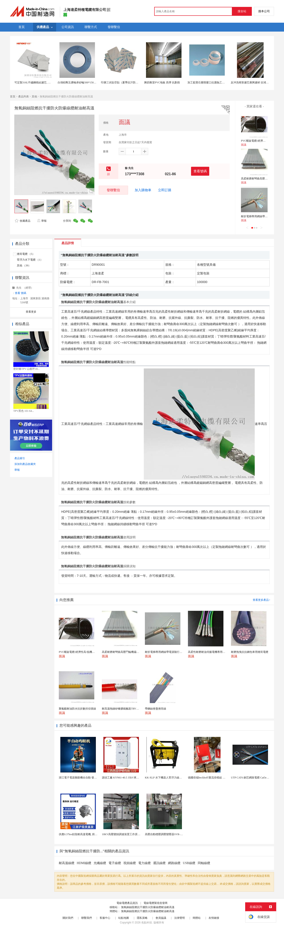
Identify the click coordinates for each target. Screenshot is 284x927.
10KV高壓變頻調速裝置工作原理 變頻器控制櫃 (129, 834)
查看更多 (31, 311)
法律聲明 (179, 917)
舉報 (42, 220)
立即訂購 (164, 190)
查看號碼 (200, 171)
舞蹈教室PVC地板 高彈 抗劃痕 (162, 82)
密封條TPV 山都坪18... (26, 368)
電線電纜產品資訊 (127, 903)
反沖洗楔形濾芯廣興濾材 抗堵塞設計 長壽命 (257, 82)
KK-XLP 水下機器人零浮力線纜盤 (165, 777)
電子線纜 (114, 863)
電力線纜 (144, 863)
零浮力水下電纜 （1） (30, 259)
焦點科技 (146, 922)
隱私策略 (142, 917)
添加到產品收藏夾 (25, 464)
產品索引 (19, 458)
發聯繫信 (113, 190)
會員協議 (161, 917)
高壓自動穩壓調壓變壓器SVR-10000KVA (168, 834)
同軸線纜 (204, 863)
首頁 (12, 96)
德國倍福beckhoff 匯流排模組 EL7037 (209, 777)
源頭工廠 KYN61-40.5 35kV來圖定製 (123, 777)
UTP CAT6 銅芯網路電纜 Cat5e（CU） (253, 777)
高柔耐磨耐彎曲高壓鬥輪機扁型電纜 (262, 178)
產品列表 (23, 96)
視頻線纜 (129, 863)
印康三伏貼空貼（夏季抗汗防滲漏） (122, 82)
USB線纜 (189, 863)
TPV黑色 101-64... (23, 410)
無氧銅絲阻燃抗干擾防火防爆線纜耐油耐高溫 (147, 907)
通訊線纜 (159, 863)
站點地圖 (123, 917)
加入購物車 (143, 190)
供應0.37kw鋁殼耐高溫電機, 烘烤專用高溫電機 (86, 834)
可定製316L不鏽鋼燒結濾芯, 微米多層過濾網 (40, 82)
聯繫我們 (86, 917)
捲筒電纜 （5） (26, 253)
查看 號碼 (20, 293)
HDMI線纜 (84, 863)
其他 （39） (24, 265)
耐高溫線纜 (66, 863)
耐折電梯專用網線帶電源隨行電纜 (261, 216)
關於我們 (68, 917)
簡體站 (197, 917)
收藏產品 (22, 220)
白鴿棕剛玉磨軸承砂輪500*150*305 (78, 82)
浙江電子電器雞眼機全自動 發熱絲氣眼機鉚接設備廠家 (91, 777)
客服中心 (105, 917)
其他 (34, 96)
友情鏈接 (214, 917)
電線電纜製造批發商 (156, 903)
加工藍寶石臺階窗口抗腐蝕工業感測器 (210, 82)
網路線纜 (174, 863)
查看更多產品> (261, 599)
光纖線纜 (100, 863)
